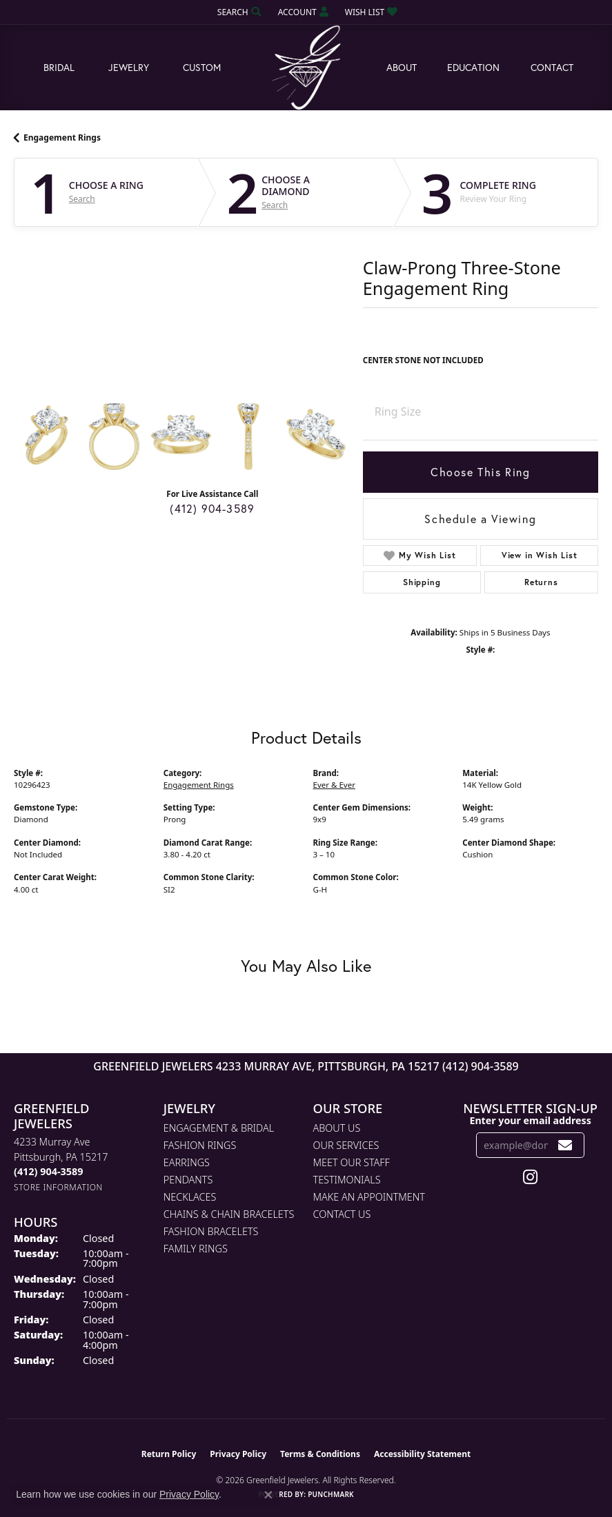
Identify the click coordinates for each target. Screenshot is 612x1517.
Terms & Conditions (320, 1454)
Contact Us (342, 1214)
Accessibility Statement (422, 1454)
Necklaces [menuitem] (190, 1196)
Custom (202, 67)
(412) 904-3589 (212, 508)
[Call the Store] (48, 1171)
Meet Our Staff (351, 1162)
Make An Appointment (369, 1196)
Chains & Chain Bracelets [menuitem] (229, 1214)
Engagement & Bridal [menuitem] (219, 1127)
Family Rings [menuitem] (196, 1248)
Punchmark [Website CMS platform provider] (331, 1494)
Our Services (346, 1145)
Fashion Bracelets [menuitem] (211, 1231)
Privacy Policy (238, 1454)
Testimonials (347, 1179)
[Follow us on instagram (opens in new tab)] (530, 1177)
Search (82, 199)
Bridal (59, 67)
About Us (337, 1127)
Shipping (421, 582)
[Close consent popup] (268, 1495)
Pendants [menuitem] (188, 1179)
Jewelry (128, 67)
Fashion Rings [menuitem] (200, 1145)
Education (473, 67)
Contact (552, 67)
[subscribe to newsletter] (565, 1145)
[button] (238, 12)
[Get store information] (58, 1187)
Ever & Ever (334, 785)
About (401, 67)
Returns (541, 582)
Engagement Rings (62, 137)
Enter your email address (530, 1120)
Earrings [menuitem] (187, 1162)
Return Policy (169, 1454)
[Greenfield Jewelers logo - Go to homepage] (306, 68)
